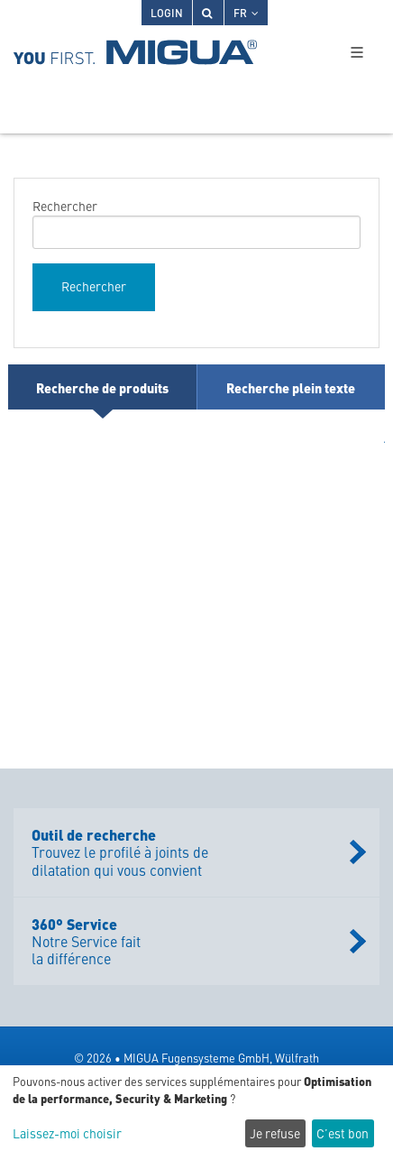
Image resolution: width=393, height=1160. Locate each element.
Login (167, 12)
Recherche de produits (102, 387)
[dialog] (196, 1112)
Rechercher (64, 206)
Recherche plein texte (290, 387)
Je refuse (275, 1133)
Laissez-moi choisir (67, 1133)
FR (246, 12)
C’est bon (342, 1133)
